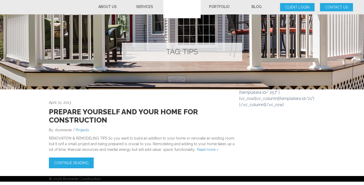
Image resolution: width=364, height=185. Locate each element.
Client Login (297, 7)
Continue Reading (71, 163)
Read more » (208, 149)
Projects (82, 130)
